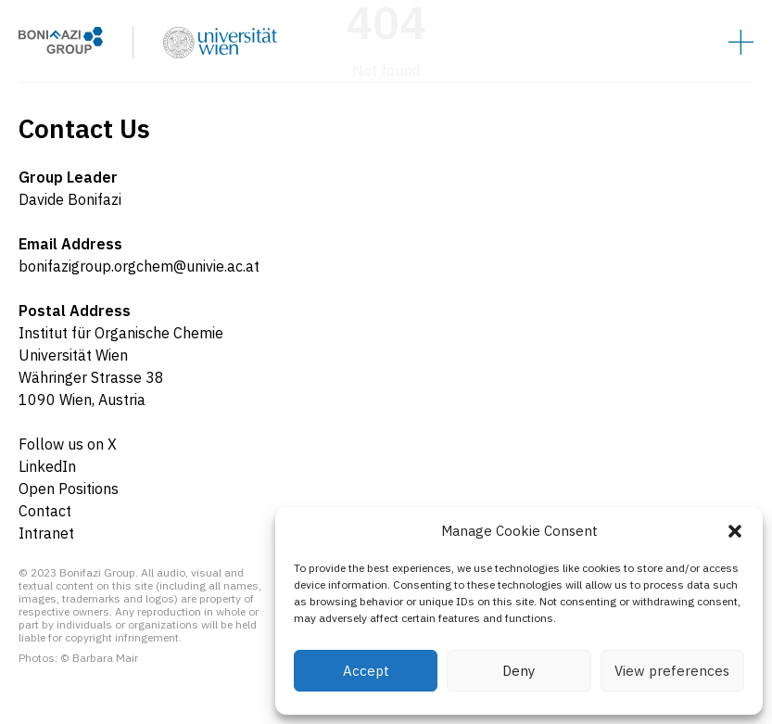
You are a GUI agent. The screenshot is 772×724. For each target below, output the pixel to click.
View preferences (671, 671)
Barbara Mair (105, 658)
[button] (735, 531)
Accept (366, 671)
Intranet (46, 533)
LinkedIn (47, 466)
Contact (45, 511)
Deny (518, 671)
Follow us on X (68, 444)
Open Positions (69, 488)
